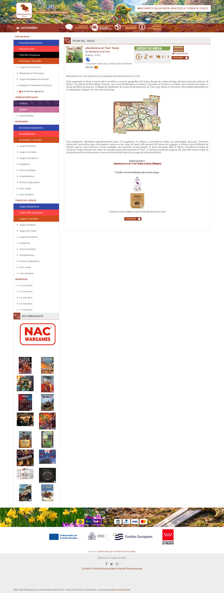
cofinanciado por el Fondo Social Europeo (116, 551)
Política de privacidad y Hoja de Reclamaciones (117, 568)
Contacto (86, 568)
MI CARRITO (145, 8)
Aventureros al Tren (99, 51)
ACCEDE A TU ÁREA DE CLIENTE (190, 8)
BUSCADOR (162, 8)
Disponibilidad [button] (180, 53)
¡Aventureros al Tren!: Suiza (102, 48)
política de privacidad (119, 589)
